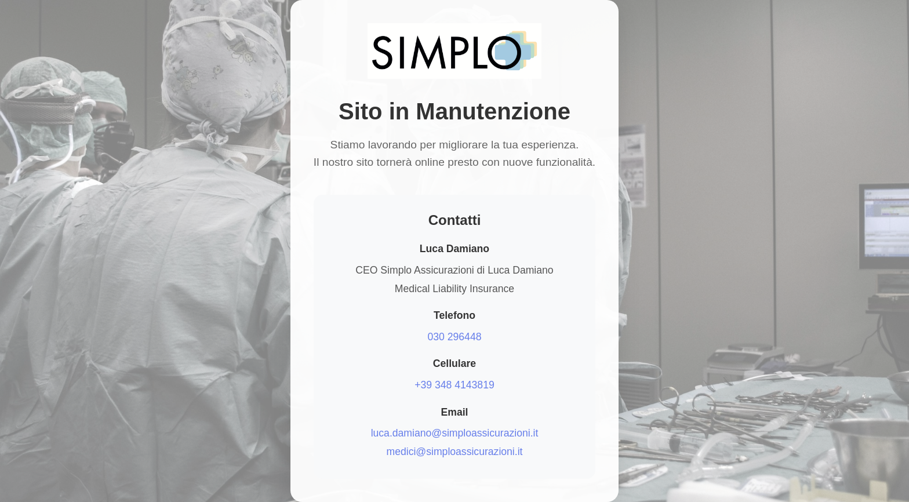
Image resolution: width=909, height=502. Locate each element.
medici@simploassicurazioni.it (455, 451)
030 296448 (455, 337)
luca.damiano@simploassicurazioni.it (455, 433)
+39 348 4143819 (454, 385)
